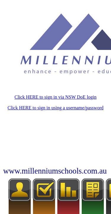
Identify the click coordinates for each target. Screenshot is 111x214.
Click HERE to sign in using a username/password (56, 107)
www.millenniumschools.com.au (55, 170)
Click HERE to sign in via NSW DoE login (55, 97)
